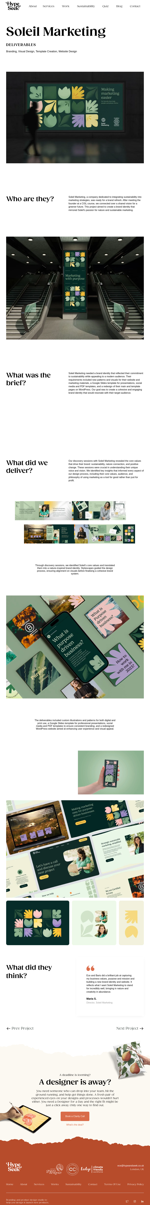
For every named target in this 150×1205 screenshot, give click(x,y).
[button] (49, 7)
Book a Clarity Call (75, 1116)
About (33, 6)
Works (55, 1184)
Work (65, 6)
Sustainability (86, 6)
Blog (119, 6)
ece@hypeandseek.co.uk (130, 1165)
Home (9, 1184)
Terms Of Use (112, 1184)
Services (39, 1184)
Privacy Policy (135, 1184)
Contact (135, 6)
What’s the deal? (75, 1124)
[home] (13, 5)
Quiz (105, 6)
